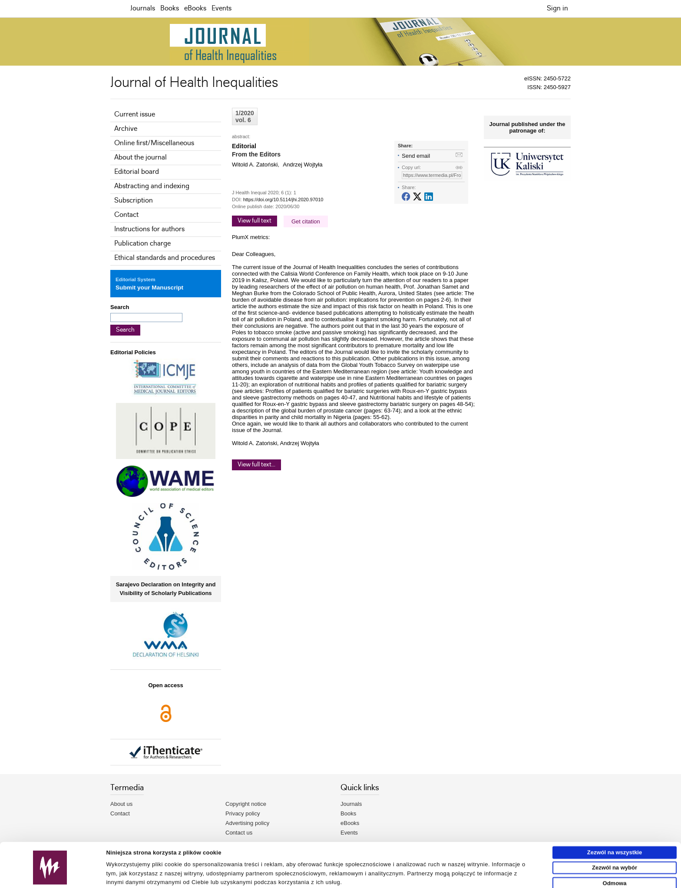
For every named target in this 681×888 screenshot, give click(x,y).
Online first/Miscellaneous (154, 143)
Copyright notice (245, 804)
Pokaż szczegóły (402, 878)
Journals (142, 8)
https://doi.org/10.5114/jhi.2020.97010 (283, 199)
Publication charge (142, 243)
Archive (125, 129)
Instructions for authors (149, 229)
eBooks (195, 8)
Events (221, 8)
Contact (126, 215)
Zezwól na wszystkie (614, 824)
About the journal (140, 157)
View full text (254, 221)
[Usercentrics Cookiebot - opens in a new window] (50, 878)
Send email (416, 156)
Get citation (305, 221)
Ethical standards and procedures (164, 258)
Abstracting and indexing (151, 186)
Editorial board (136, 172)
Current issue (134, 114)
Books (169, 8)
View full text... (256, 465)
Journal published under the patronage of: (527, 127)
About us (121, 804)
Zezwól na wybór (614, 839)
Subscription (133, 200)
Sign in (557, 8)
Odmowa (615, 855)
